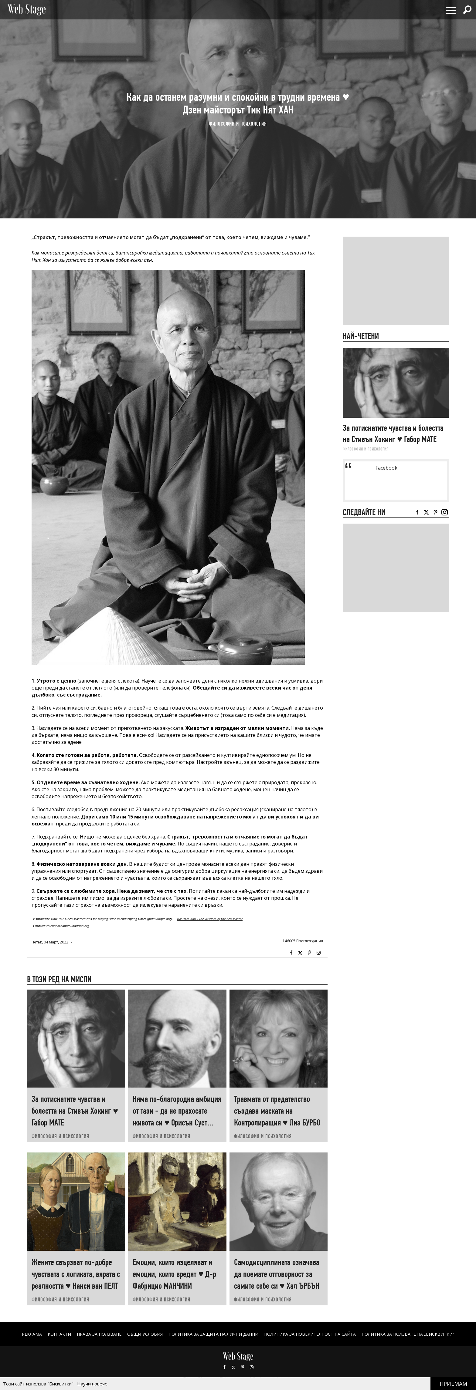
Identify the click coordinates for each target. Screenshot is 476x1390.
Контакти (59, 1334)
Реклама (32, 1334)
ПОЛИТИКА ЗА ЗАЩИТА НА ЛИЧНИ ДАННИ (213, 1334)
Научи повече (92, 1384)
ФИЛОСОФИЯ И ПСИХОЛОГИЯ (238, 123)
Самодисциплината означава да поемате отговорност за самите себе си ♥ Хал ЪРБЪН (276, 1274)
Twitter (300, 953)
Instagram (318, 952)
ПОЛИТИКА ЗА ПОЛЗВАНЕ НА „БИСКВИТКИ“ (408, 1334)
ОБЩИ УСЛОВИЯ (145, 1334)
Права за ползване (99, 1334)
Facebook (291, 952)
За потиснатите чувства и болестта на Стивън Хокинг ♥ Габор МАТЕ (75, 1111)
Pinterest (242, 1367)
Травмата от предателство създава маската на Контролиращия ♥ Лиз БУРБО (277, 1111)
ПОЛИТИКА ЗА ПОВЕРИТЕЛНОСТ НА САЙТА (310, 1334)
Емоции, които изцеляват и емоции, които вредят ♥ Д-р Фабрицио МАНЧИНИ (174, 1274)
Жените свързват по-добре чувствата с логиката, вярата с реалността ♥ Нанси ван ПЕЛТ (76, 1274)
